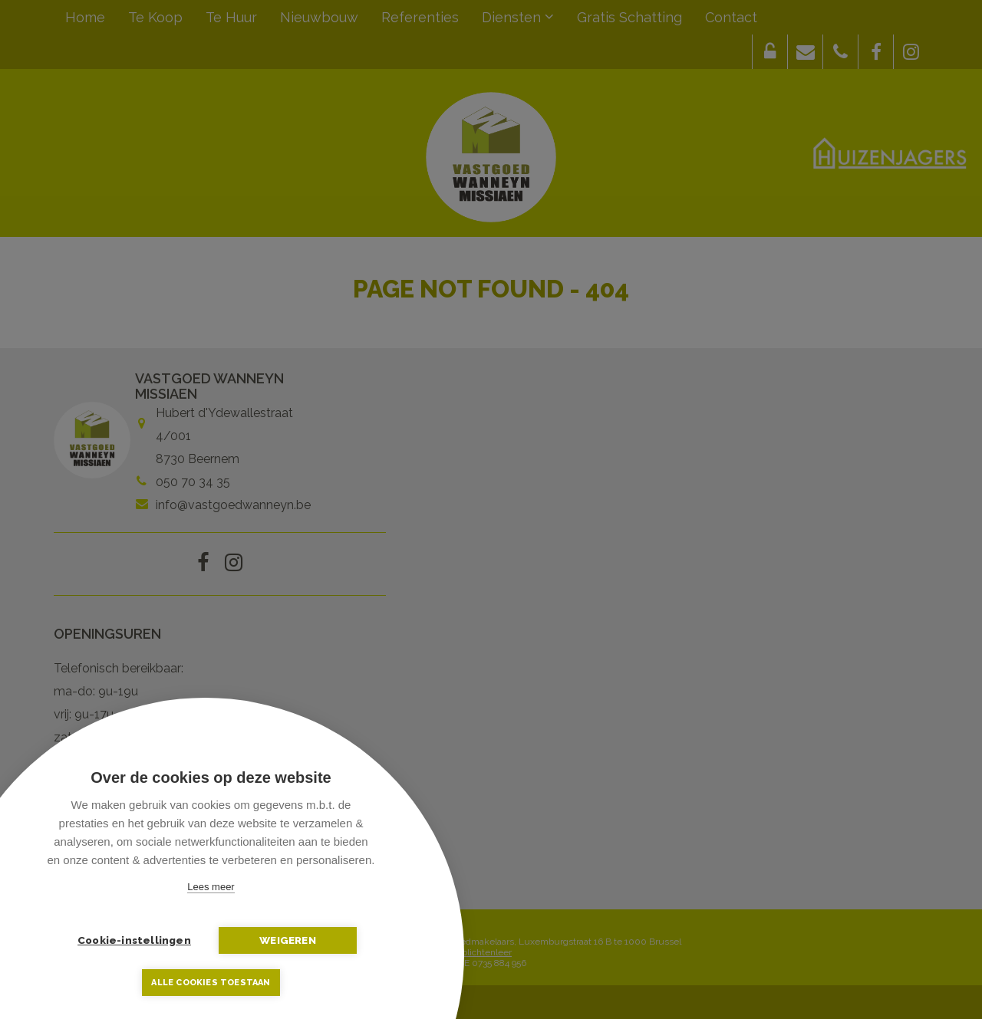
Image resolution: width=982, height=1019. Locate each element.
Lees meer (210, 886)
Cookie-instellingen (134, 940)
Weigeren (287, 940)
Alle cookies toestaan (210, 983)
